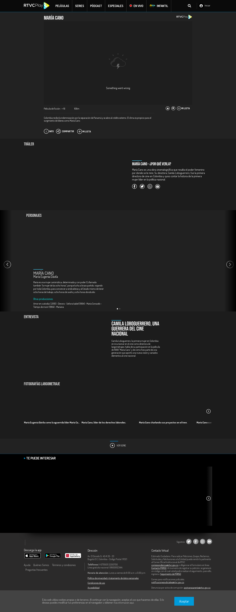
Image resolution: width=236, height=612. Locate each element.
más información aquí (124, 602)
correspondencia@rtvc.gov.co (164, 565)
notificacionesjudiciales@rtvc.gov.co (167, 582)
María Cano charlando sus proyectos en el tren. (163, 422)
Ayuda (27, 565)
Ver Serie (118, 445)
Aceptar (184, 601)
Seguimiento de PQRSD (170, 574)
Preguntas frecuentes (36, 569)
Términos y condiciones (64, 565)
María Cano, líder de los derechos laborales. (104, 422)
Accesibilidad (93, 587)
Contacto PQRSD (158, 568)
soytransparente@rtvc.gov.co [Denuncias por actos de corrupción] (197, 587)
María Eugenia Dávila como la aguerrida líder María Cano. (52, 422)
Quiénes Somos (41, 565)
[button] (117, 308)
